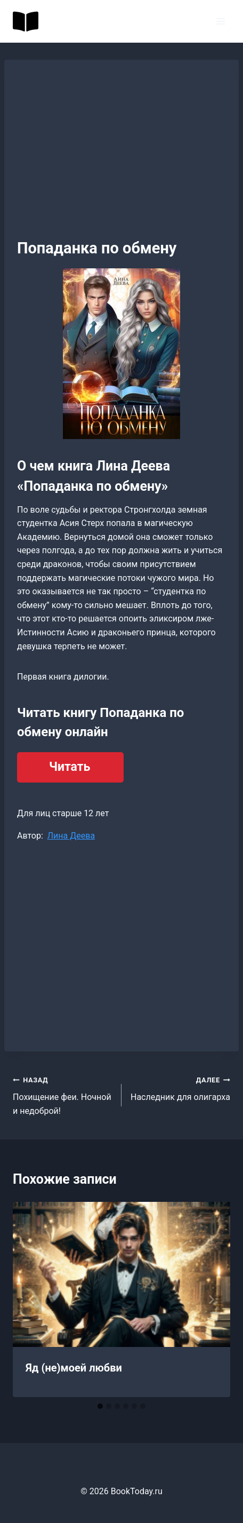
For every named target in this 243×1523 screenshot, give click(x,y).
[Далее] (211, 1299)
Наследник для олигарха (180, 1088)
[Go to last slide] (32, 1299)
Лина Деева (71, 836)
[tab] (100, 1406)
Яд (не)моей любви (74, 1367)
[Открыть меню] (220, 21)
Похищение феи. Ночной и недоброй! (63, 1094)
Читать (69, 767)
